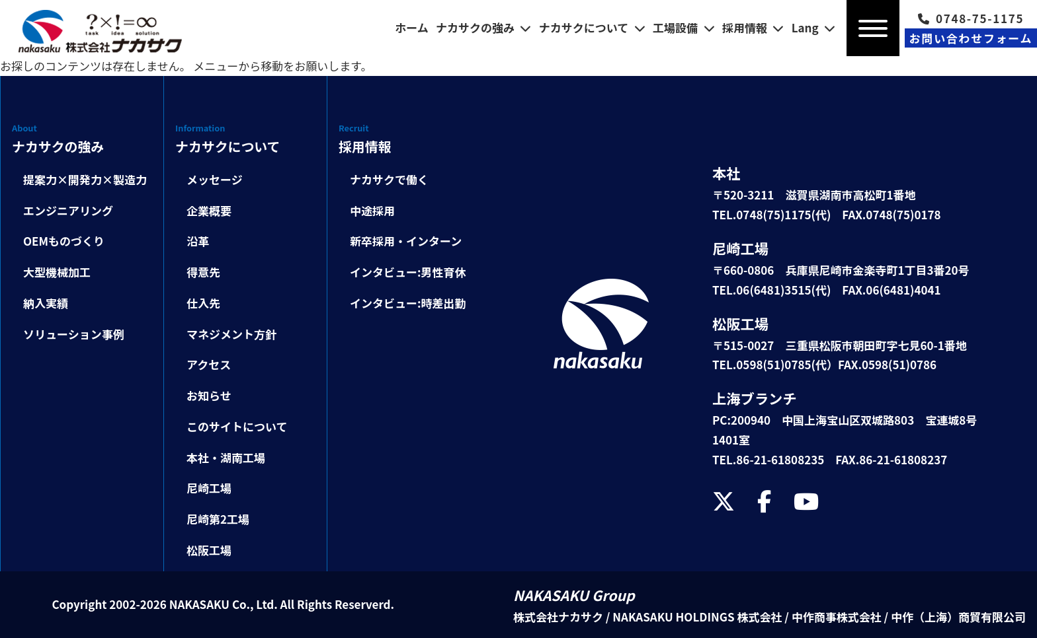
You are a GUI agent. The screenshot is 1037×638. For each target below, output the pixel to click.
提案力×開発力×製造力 (85, 179)
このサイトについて (237, 426)
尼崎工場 (209, 487)
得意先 (203, 272)
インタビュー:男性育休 (408, 272)
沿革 (198, 240)
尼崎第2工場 (218, 519)
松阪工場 (209, 550)
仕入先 (203, 303)
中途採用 (372, 210)
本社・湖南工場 (226, 457)
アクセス (209, 364)
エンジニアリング (68, 210)
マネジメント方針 (231, 334)
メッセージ (215, 179)
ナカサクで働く (389, 179)
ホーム (412, 27)
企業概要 (209, 210)
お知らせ (209, 395)
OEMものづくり (63, 240)
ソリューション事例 (73, 334)
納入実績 (45, 303)
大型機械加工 (57, 272)
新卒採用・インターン (406, 240)
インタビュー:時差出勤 (408, 303)
